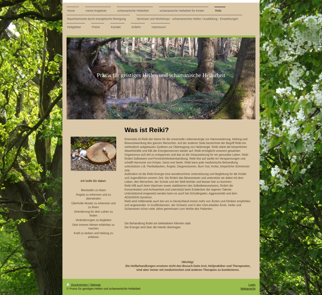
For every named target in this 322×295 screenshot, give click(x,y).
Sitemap (95, 284)
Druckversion (78, 284)
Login (251, 284)
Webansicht (247, 288)
